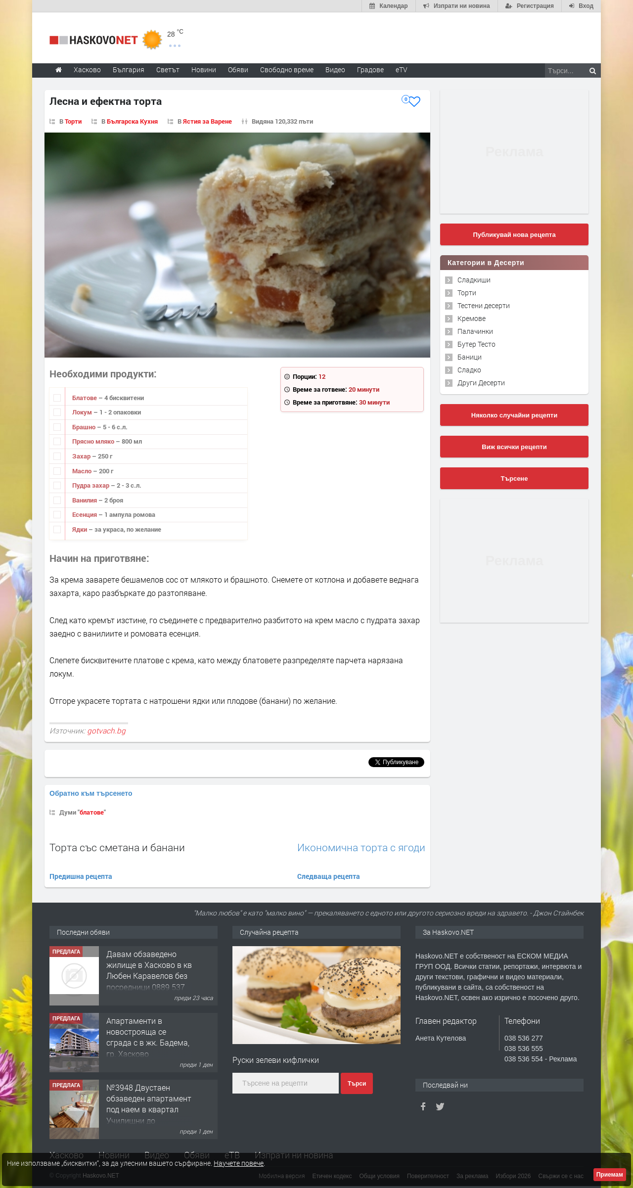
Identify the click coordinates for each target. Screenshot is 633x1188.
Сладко (469, 369)
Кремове (471, 318)
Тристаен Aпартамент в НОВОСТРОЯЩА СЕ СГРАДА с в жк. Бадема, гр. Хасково (146, 970)
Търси (357, 1083)
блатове (92, 812)
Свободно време (287, 69)
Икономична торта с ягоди (361, 847)
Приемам (609, 1174)
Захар (82, 456)
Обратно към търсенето (91, 793)
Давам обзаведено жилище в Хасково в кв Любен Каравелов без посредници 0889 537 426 (149, 1042)
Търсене (514, 478)
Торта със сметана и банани (117, 847)
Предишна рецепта (80, 876)
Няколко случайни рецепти (514, 415)
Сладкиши (474, 279)
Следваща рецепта (328, 876)
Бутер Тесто (476, 344)
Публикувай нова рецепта (514, 234)
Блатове (85, 397)
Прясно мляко (94, 441)
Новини (203, 69)
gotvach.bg (106, 730)
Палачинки (475, 331)
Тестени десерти (483, 305)
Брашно (84, 426)
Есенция (85, 514)
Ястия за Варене (207, 121)
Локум (82, 412)
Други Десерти (481, 382)
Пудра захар (91, 485)
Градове (370, 69)
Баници (469, 357)
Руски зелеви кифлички (275, 1059)
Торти (73, 121)
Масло (82, 470)
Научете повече (239, 1163)
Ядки (80, 529)
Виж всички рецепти (514, 447)
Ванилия (85, 500)
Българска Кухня (132, 121)
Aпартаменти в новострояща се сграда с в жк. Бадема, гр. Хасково (147, 1104)
